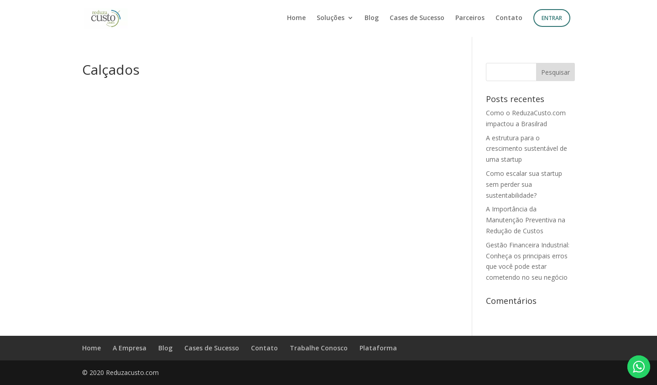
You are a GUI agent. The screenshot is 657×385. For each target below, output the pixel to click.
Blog (372, 18)
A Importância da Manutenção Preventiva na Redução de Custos (525, 220)
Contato (508, 18)
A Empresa (129, 348)
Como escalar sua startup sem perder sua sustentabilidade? (524, 184)
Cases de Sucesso (417, 18)
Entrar (552, 18)
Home (296, 18)
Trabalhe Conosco (319, 348)
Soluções (330, 18)
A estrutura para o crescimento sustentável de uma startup (526, 148)
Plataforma (378, 348)
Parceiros (470, 18)
